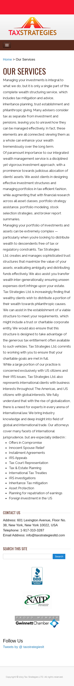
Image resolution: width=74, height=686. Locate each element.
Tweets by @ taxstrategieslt (23, 647)
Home (7, 59)
